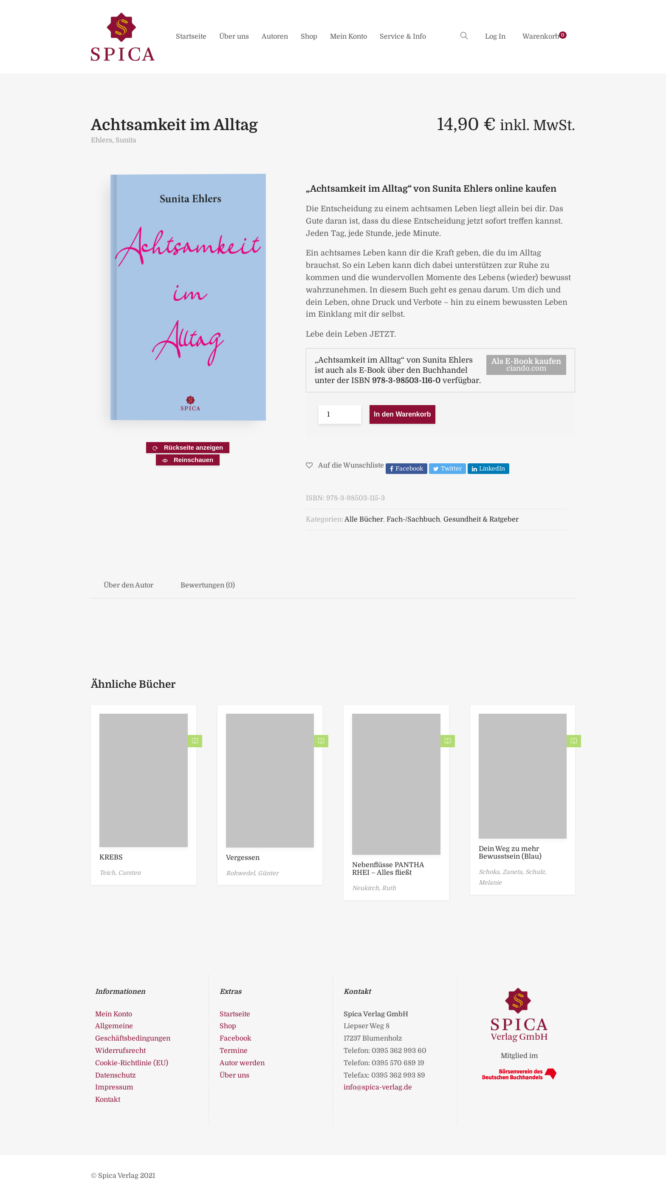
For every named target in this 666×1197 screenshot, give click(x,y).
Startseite (191, 36)
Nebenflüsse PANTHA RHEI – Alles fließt (388, 868)
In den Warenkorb (402, 414)
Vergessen (243, 858)
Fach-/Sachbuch (413, 519)
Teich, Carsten (120, 872)
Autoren (275, 36)
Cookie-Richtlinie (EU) (131, 1063)
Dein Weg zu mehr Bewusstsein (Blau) (510, 852)
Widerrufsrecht (120, 1051)
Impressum (114, 1087)
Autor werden (242, 1063)
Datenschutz (115, 1075)
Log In (495, 36)
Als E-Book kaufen (526, 364)
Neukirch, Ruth (374, 888)
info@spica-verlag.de (378, 1087)
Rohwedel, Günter (252, 873)
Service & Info (403, 36)
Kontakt (107, 1099)
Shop (309, 36)
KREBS (111, 857)
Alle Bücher (363, 519)
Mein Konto (348, 36)
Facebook (235, 1038)
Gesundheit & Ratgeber (481, 519)
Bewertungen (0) (208, 585)
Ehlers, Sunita (113, 140)
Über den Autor (128, 585)
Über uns (234, 36)
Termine (234, 1051)
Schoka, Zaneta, (502, 871)
